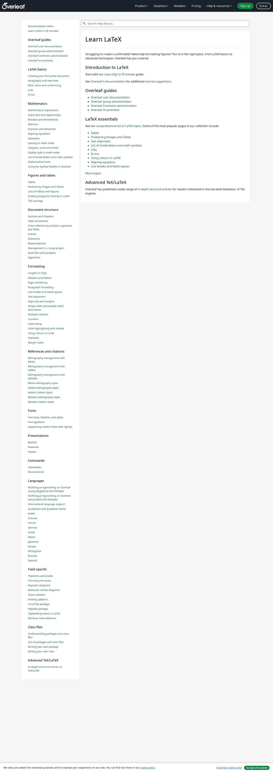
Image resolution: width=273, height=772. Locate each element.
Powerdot (33, 447)
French (32, 523)
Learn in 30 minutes (119, 74)
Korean (32, 546)
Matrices (33, 124)
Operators (34, 138)
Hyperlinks (34, 257)
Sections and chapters (41, 216)
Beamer (32, 442)
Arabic (31, 513)
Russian (32, 555)
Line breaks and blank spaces (110, 166)
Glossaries (34, 238)
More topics (93, 173)
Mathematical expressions (43, 110)
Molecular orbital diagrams (44, 590)
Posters (32, 451)
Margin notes (36, 342)
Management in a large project (46, 248)
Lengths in (37, 273)
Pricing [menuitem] (196, 6)
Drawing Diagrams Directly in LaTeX (49, 196)
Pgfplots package (38, 608)
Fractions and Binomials (42, 129)
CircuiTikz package (39, 604)
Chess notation (36, 594)
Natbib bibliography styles (43, 387)
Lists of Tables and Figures (43, 191)
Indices (32, 234)
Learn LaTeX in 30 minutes (43, 31)
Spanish (32, 560)
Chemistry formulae (39, 580)
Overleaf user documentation (110, 97)
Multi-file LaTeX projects (42, 252)
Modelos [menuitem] (180, 6)
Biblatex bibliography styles (44, 397)
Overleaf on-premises (105, 110)
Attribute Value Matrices (42, 618)
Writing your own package (43, 646)
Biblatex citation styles (41, 401)
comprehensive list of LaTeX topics (118, 126)
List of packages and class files (46, 642)
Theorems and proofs (40, 576)
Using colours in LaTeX (105, 158)
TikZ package (35, 200)
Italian (31, 537)
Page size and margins (41, 301)
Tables (95, 133)
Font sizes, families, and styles (45, 417)
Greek (31, 532)
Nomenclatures (37, 243)
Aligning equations (103, 162)
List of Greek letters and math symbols (116, 145)
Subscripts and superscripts (44, 115)
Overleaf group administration (111, 101)
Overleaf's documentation (108, 81)
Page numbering (38, 282)
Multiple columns (38, 314)
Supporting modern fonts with (50, 426)
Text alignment (100, 141)
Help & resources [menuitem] (218, 6)
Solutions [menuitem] (160, 6)
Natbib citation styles (40, 392)
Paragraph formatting (40, 287)
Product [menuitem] (140, 6)
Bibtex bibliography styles (43, 383)
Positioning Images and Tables (111, 137)
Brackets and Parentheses (43, 119)
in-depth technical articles (155, 189)
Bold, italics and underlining (44, 85)
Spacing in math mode (41, 143)
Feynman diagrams (39, 585)
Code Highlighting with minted (46, 328)
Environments (36, 472)
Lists (94, 149)
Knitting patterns (38, 599)
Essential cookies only (229, 767)
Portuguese (34, 551)
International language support (46, 504)
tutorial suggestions (158, 81)
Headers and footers (40, 277)
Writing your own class (41, 651)
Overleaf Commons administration (114, 106)
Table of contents (38, 221)
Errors (95, 154)
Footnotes (33, 337)
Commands (34, 467)
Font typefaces (36, 422)
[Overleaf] (13, 6)
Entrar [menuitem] (263, 6)
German (32, 527)
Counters (33, 319)
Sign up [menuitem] (245, 6)
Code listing (35, 323)
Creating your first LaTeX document (48, 76)
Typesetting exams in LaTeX (44, 613)
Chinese (32, 518)
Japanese (33, 541)
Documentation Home (40, 26)
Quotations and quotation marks (47, 508)
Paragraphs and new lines (43, 80)
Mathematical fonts (39, 161)
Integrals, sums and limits (43, 147)
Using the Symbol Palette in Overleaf (49, 166)
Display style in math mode (44, 152)
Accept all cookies (256, 767)
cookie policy (147, 767)
